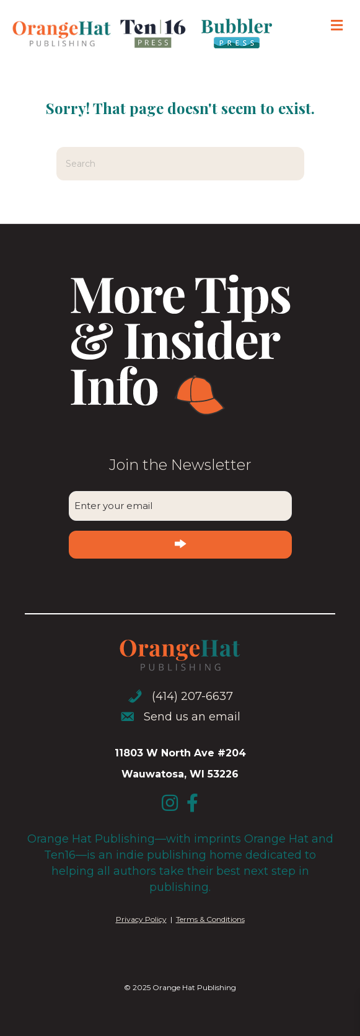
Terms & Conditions (210, 919)
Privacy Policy (141, 919)
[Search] (180, 163)
